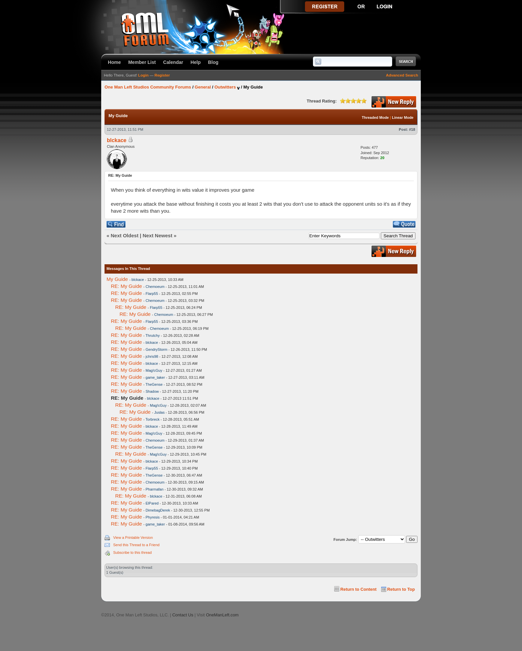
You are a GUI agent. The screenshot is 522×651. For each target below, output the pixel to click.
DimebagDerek (157, 510)
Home (114, 62)
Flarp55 (151, 294)
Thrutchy (152, 335)
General (203, 87)
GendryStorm (156, 349)
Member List (142, 62)
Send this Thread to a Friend (136, 545)
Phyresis (152, 517)
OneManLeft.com (222, 614)
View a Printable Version (133, 538)
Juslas (159, 412)
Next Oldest (124, 235)
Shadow (152, 391)
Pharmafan (154, 489)
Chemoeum (154, 287)
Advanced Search (402, 75)
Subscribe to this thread (132, 552)
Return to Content (358, 589)
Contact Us (182, 614)
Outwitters (225, 87)
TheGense (153, 384)
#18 (412, 129)
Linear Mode (402, 117)
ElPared (151, 503)
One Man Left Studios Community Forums (148, 87)
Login (143, 75)
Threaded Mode (375, 117)
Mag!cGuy (153, 370)
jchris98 (151, 356)
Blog (213, 62)
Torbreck (152, 419)
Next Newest (157, 235)
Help (195, 62)
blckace (117, 140)
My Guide (117, 279)
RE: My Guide (126, 286)
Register (162, 75)
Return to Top (401, 589)
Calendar (173, 62)
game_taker (155, 377)
